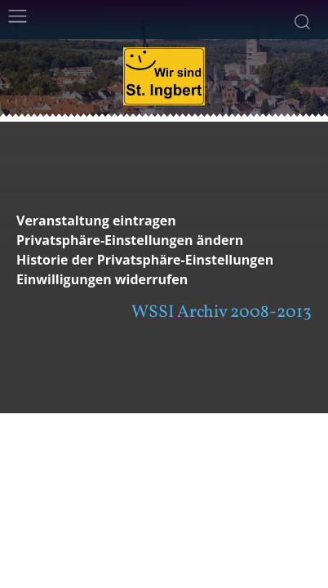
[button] (164, 240)
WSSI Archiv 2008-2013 (221, 312)
